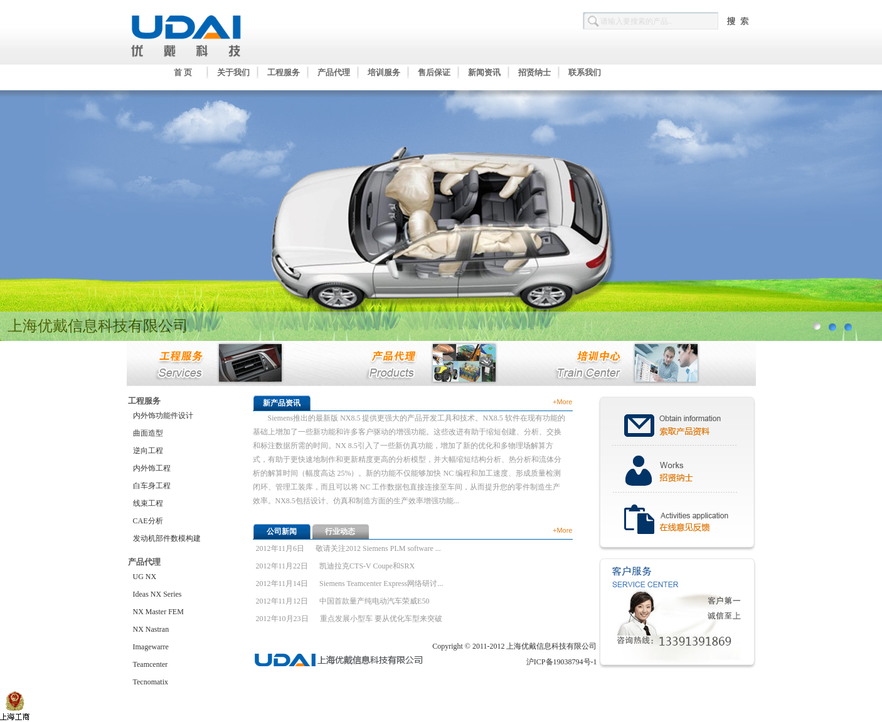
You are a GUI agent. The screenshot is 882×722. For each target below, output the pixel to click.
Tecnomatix (150, 682)
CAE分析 (148, 520)
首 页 (183, 72)
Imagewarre (151, 646)
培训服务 (384, 72)
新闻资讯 (484, 72)
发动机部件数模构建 (167, 538)
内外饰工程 (152, 468)
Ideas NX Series (157, 594)
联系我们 (584, 72)
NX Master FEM (158, 611)
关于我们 (233, 72)
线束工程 (148, 503)
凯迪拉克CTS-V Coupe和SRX (367, 566)
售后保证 (434, 72)
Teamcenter (150, 664)
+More (563, 401)
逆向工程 (148, 450)
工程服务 (283, 72)
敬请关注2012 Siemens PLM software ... (378, 548)
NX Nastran (151, 629)
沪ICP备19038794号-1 (561, 661)
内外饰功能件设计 (163, 415)
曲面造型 (148, 433)
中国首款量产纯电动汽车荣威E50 (374, 601)
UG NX (145, 576)
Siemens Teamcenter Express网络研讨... (381, 583)
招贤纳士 (534, 72)
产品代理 (333, 72)
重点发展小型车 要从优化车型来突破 (381, 618)
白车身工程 (152, 485)
